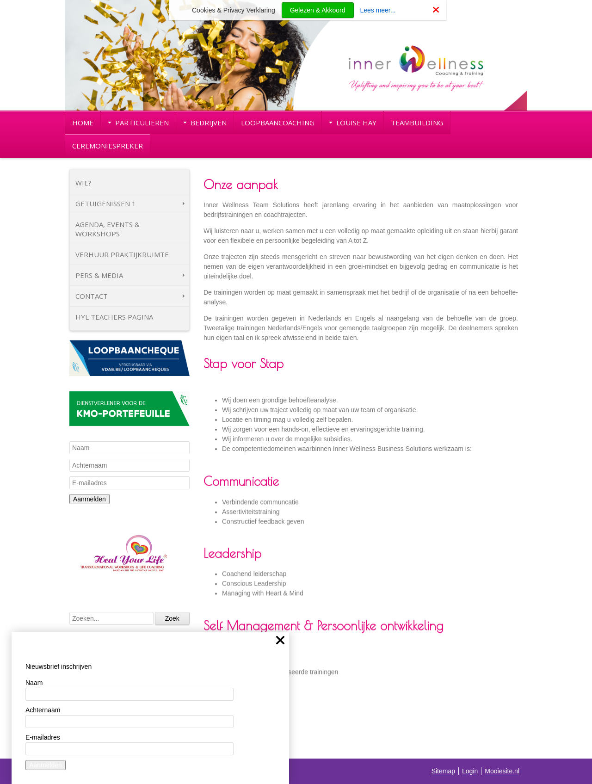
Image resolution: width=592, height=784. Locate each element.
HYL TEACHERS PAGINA (114, 316)
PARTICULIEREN (138, 122)
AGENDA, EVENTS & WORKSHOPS (107, 229)
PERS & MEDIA (130, 275)
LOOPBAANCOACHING (277, 122)
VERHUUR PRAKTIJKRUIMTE (122, 254)
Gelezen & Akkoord (317, 10)
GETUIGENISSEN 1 (130, 203)
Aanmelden (89, 499)
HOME (82, 122)
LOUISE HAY (352, 122)
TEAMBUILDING (417, 122)
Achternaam (42, 710)
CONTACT (130, 296)
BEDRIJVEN (205, 122)
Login (470, 771)
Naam (34, 682)
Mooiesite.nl (502, 771)
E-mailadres (42, 737)
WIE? (83, 182)
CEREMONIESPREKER (107, 145)
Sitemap (443, 771)
